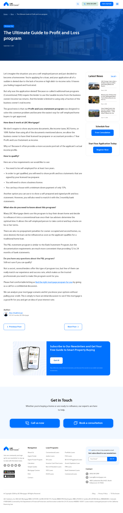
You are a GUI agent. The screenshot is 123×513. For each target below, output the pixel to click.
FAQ (29, 474)
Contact (30, 478)
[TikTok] (19, 465)
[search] (77, 4)
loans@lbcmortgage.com (96, 477)
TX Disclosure (115, 494)
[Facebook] (12, 465)
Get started (106, 4)
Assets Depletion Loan (72, 463)
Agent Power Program (35, 460)
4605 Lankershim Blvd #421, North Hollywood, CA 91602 (99, 482)
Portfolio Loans (70, 452)
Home (6, 14)
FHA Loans (68, 456)
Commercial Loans (71, 474)
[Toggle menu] (117, 4)
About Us (31, 452)
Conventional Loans (52, 452)
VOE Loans (49, 470)
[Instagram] (5, 465)
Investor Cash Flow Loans (54, 463)
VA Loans (49, 460)
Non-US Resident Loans (53, 467)
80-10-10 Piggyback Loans (73, 460)
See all (114, 76)
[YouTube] (15, 465)
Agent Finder (32, 456)
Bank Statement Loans (72, 470)
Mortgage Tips (9, 26)
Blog (12, 14)
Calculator (31, 463)
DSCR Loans (50, 474)
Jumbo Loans (50, 456)
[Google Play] (9, 472)
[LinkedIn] (8, 465)
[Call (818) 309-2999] (89, 4)
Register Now (103, 150)
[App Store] (9, 476)
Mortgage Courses (34, 470)
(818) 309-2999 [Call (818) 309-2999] (92, 473)
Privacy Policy (103, 494)
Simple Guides (32, 467)
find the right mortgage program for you (54, 282)
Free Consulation (102, 133)
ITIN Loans (68, 467)
